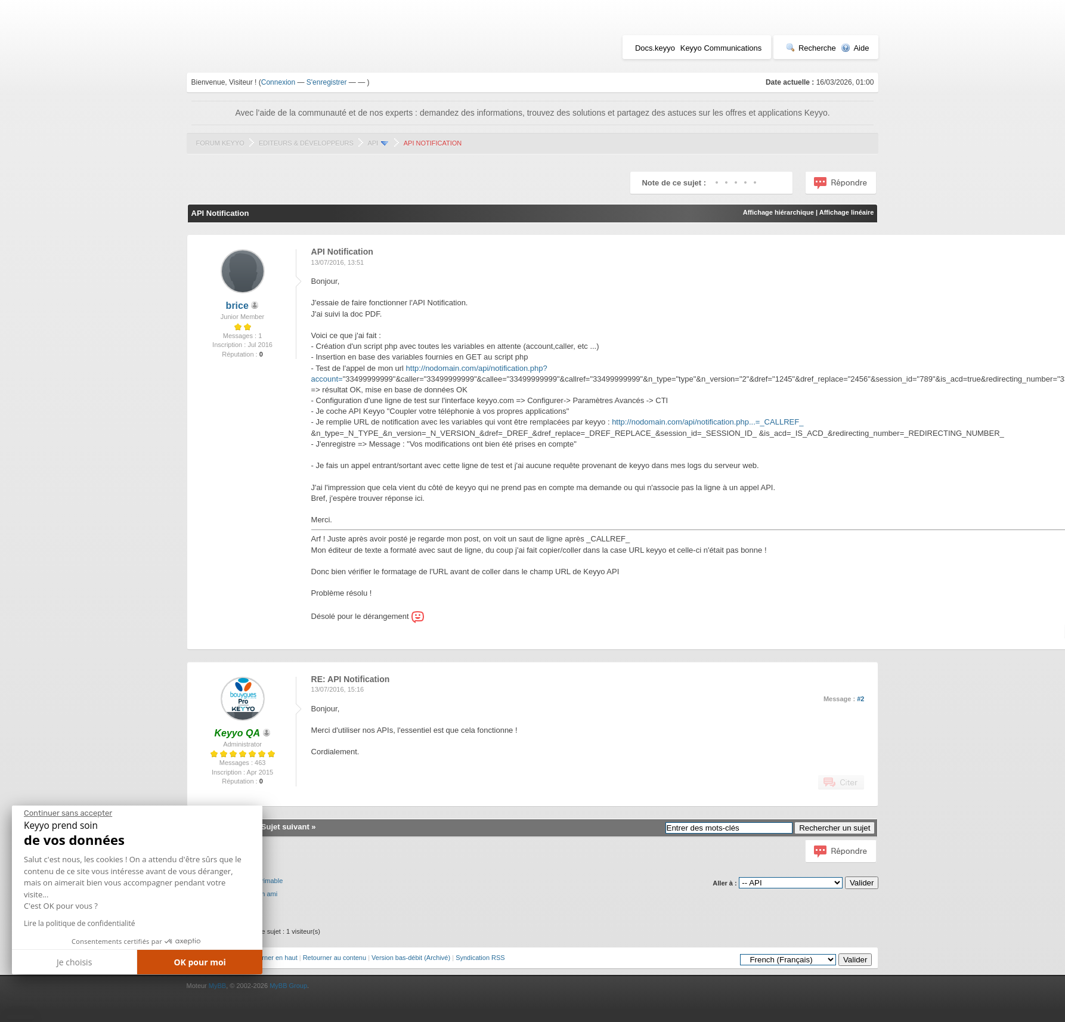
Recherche (811, 48)
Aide (855, 48)
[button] (20, 1017)
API (372, 143)
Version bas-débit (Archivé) (410, 957)
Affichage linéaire (846, 212)
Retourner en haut (271, 957)
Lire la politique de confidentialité (79, 923)
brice (237, 306)
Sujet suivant (285, 826)
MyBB (217, 985)
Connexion (278, 82)
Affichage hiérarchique (778, 212)
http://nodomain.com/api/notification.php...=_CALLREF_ (707, 421)
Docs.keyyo (655, 48)
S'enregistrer (327, 82)
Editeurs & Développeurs (306, 143)
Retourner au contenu (334, 957)
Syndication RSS (480, 957)
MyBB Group (288, 985)
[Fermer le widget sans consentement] (68, 813)
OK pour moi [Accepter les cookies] (200, 962)
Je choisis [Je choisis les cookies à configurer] (74, 962)
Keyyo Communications (721, 48)
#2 (860, 698)
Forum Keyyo (220, 143)
